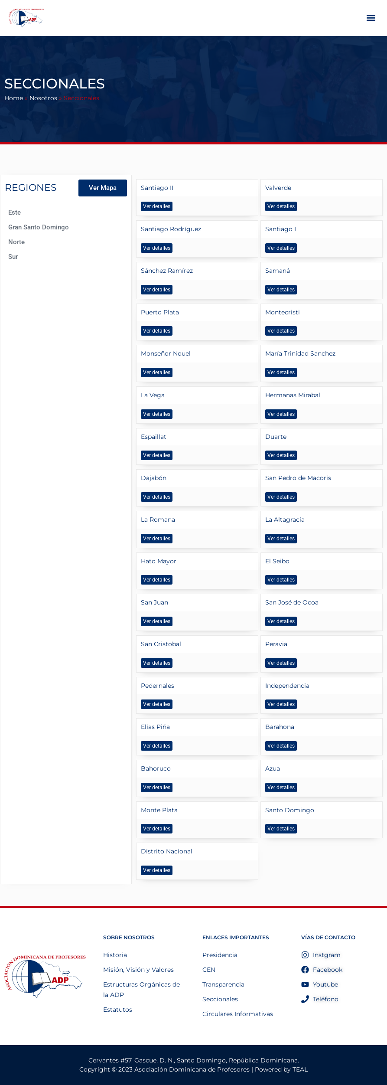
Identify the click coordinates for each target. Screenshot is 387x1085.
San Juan (154, 602)
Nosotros (43, 98)
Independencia (287, 686)
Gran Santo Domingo (38, 227)
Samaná (277, 271)
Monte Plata (159, 810)
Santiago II (157, 188)
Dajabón (153, 478)
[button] (371, 18)
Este (14, 212)
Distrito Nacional (166, 851)
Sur (13, 257)
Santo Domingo (289, 810)
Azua (272, 768)
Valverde (278, 188)
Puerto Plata (160, 312)
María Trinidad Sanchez (300, 353)
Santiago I (280, 229)
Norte (16, 242)
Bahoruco (156, 768)
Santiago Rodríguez (171, 229)
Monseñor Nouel (166, 353)
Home (13, 98)
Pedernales (157, 686)
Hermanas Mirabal (292, 395)
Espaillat (153, 437)
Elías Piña (155, 727)
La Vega (153, 395)
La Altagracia (285, 519)
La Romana (158, 519)
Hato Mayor (158, 561)
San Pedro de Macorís (298, 478)
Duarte (275, 437)
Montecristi (282, 312)
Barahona (279, 727)
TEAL (300, 1069)
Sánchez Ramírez (167, 271)
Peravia (276, 644)
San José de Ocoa (292, 602)
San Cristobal (161, 644)
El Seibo (277, 561)
